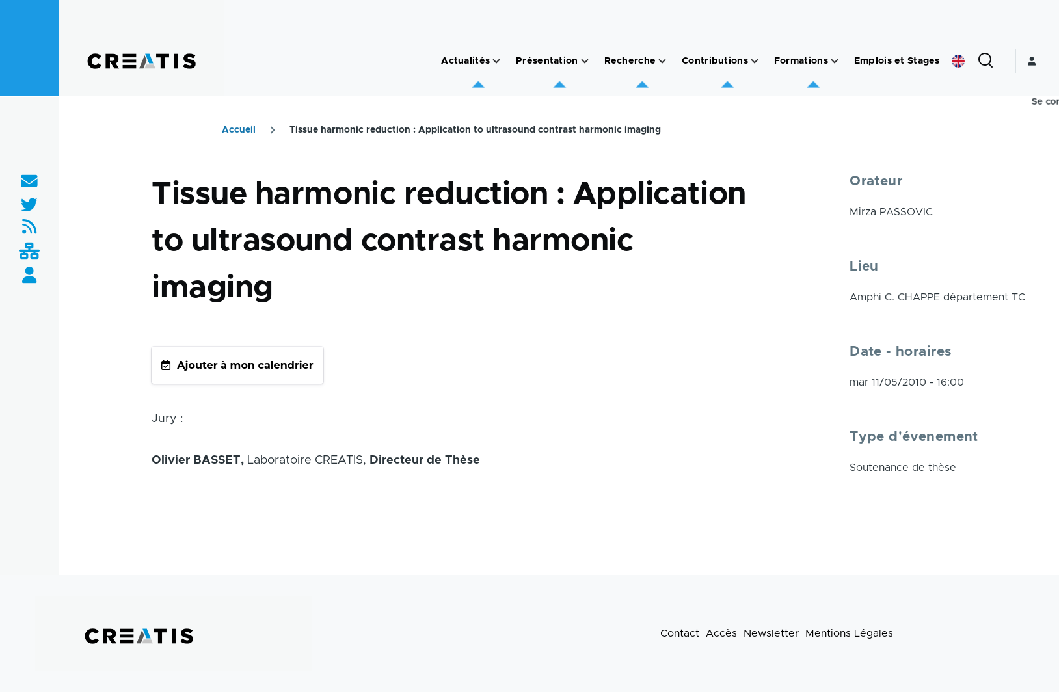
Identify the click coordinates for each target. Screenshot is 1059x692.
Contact (679, 633)
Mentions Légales (849, 633)
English (958, 61)
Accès (721, 633)
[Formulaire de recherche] (985, 61)
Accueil (239, 130)
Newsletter (771, 633)
